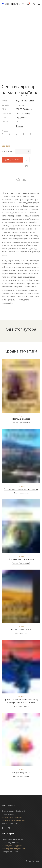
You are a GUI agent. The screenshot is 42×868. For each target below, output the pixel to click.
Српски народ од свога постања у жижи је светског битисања (21, 701)
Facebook (2, 828)
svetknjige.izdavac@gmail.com (13, 820)
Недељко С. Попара (21, 706)
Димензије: (6, 113)
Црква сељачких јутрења (21, 559)
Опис (21, 179)
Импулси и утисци (21, 772)
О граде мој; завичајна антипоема (21, 489)
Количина (7, 151)
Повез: (5, 117)
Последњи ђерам (21, 418)
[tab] (21, 179)
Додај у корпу (12, 160)
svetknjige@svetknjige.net (12, 817)
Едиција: (5, 105)
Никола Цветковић (21, 493)
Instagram (9, 828)
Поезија (19, 126)
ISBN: (4, 109)
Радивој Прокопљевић (21, 422)
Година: (5, 121)
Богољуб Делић (21, 633)
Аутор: (4, 101)
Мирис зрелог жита (21, 629)
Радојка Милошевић (25, 101)
